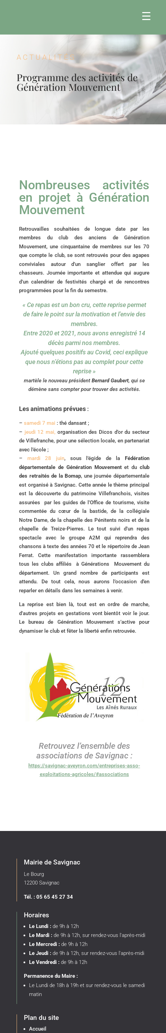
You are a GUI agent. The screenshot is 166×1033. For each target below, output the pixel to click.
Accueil (37, 1029)
